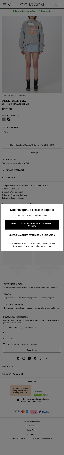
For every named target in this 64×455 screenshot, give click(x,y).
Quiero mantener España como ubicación (32, 235)
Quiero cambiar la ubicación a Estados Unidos (32, 224)
